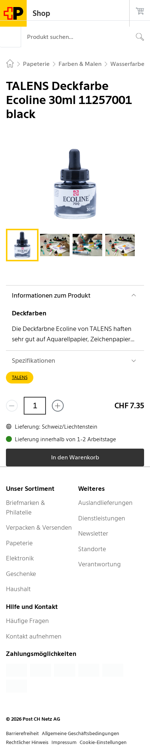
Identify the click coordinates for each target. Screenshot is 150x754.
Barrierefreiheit (22, 733)
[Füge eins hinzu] (58, 406)
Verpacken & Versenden (39, 527)
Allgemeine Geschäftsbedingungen (80, 733)
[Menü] (10, 37)
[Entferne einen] (12, 406)
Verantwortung (99, 564)
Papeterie (19, 543)
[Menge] (35, 406)
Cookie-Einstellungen (103, 742)
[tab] (22, 245)
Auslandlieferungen (105, 502)
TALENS (19, 377)
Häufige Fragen (27, 620)
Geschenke (21, 573)
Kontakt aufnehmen (33, 636)
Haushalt (18, 589)
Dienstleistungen (101, 518)
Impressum (64, 742)
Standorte (92, 549)
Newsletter (93, 533)
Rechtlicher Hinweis (27, 742)
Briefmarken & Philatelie (25, 507)
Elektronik (20, 558)
